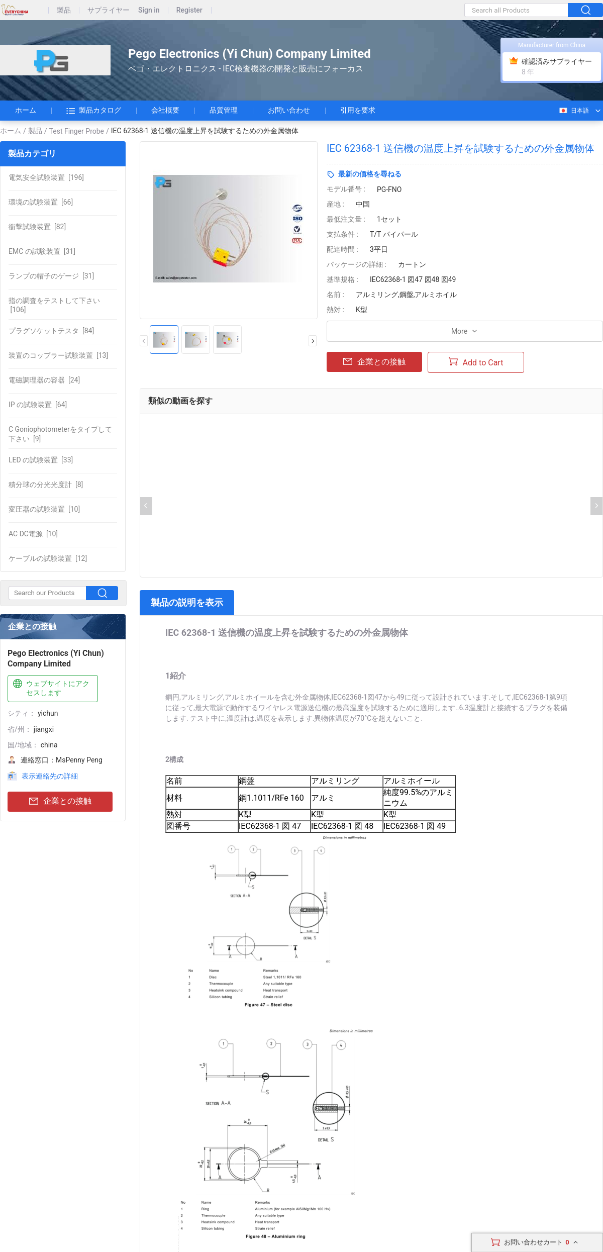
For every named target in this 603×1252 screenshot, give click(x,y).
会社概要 (165, 110)
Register (189, 10)
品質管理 (224, 110)
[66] (41, 202)
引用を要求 (357, 110)
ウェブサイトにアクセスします (50, 688)
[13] (58, 355)
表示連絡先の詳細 (50, 776)
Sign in (149, 10)
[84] (51, 331)
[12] (48, 558)
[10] (44, 509)
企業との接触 (60, 801)
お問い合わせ (289, 110)
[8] (46, 484)
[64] (38, 405)
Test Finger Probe (76, 131)
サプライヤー (108, 10)
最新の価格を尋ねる (369, 174)
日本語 (573, 110)
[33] (41, 460)
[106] (54, 305)
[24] (44, 380)
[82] (37, 227)
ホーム (25, 110)
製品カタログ (93, 111)
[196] (46, 177)
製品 (64, 10)
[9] (60, 433)
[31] (42, 251)
